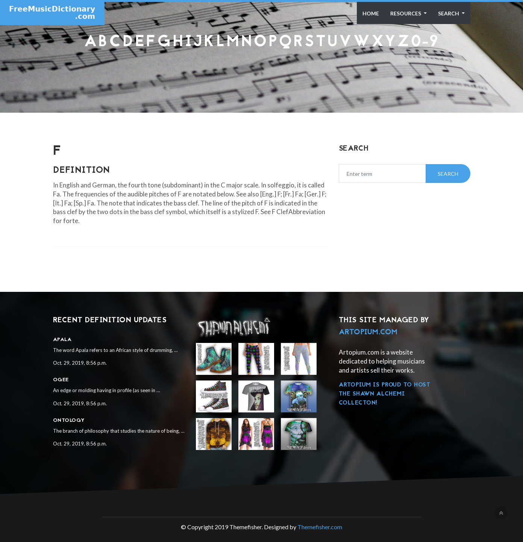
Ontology (69, 420)
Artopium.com (368, 332)
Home (370, 13)
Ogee (61, 380)
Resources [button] (406, 13)
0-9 (425, 42)
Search (449, 13)
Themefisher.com (319, 526)
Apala (62, 340)
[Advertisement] (261, 69)
